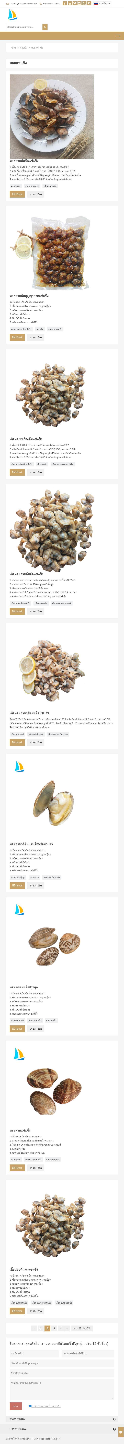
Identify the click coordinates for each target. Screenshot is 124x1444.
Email (17, 194)
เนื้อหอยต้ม (42, 464)
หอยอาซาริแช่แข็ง (52, 877)
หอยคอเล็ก (15, 186)
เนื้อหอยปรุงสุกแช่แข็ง (41, 1303)
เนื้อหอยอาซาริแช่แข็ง (58, 734)
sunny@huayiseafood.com (24, 3)
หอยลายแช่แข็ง (32, 186)
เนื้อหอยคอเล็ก (50, 186)
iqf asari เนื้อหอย (36, 734)
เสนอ (15, 1406)
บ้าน (13, 47)
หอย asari (34, 877)
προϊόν (23, 47)
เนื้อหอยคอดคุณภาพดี (62, 603)
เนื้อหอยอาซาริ (17, 734)
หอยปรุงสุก (15, 1160)
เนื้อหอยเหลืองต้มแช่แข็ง (21, 464)
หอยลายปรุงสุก (52, 1160)
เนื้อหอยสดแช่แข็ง (64, 1303)
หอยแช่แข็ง (51, 1020)
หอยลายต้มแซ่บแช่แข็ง (21, 329)
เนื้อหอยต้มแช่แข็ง (19, 1303)
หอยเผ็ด (39, 329)
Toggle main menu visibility (118, 34)
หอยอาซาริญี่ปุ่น (18, 877)
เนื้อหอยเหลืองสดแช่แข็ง (62, 464)
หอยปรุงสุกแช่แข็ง (33, 1160)
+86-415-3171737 (52, 3)
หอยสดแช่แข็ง (17, 1020)
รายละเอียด (36, 194)
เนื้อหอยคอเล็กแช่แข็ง (20, 603)
